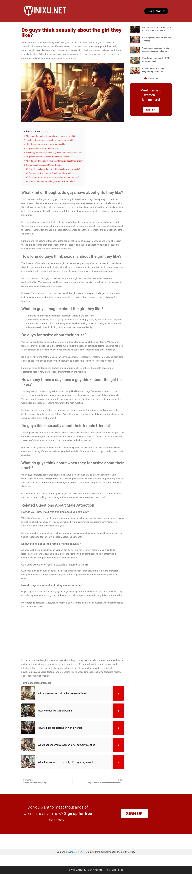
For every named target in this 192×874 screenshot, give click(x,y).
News (81, 851)
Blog (114, 869)
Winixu (71, 851)
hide (45, 132)
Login (120, 869)
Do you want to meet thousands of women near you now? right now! (57, 813)
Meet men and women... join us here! (150, 95)
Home (107, 869)
